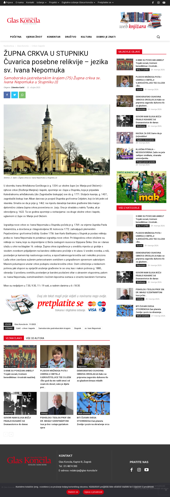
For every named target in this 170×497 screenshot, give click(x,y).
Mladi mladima (84, 413)
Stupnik (77, 328)
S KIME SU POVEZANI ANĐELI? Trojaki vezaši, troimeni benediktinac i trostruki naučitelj (19, 374)
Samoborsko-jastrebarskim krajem (55, 328)
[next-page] (11, 434)
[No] (166, 490)
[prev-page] (6, 434)
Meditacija (9, 413)
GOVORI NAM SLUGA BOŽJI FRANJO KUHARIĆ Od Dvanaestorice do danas (17, 421)
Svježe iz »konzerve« (145, 140)
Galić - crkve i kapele (25, 328)
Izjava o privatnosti (93, 492)
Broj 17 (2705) (10, 366)
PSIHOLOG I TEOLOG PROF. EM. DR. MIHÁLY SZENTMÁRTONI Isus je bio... (150, 292)
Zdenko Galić (17, 87)
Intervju (44, 413)
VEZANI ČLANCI (14, 338)
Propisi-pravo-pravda (146, 162)
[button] (158, 37)
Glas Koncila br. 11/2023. (25, 324)
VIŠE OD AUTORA (35, 338)
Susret (44, 366)
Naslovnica (9, 45)
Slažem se (73, 492)
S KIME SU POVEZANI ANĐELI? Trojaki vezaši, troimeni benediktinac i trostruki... (150, 63)
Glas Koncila (23, 45)
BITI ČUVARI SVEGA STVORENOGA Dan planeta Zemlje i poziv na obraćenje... (149, 309)
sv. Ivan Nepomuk (93, 328)
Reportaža (82, 366)
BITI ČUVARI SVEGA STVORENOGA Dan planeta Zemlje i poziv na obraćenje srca (93, 421)
